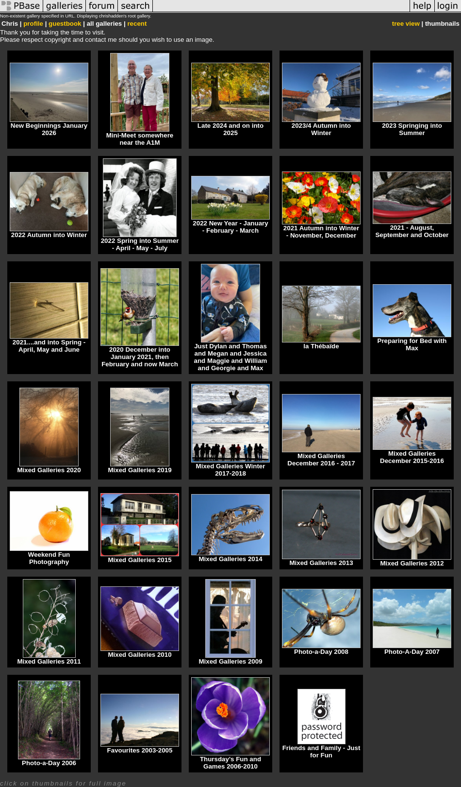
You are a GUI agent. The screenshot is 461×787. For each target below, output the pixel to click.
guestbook (65, 23)
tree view (406, 23)
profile (33, 23)
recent (137, 23)
